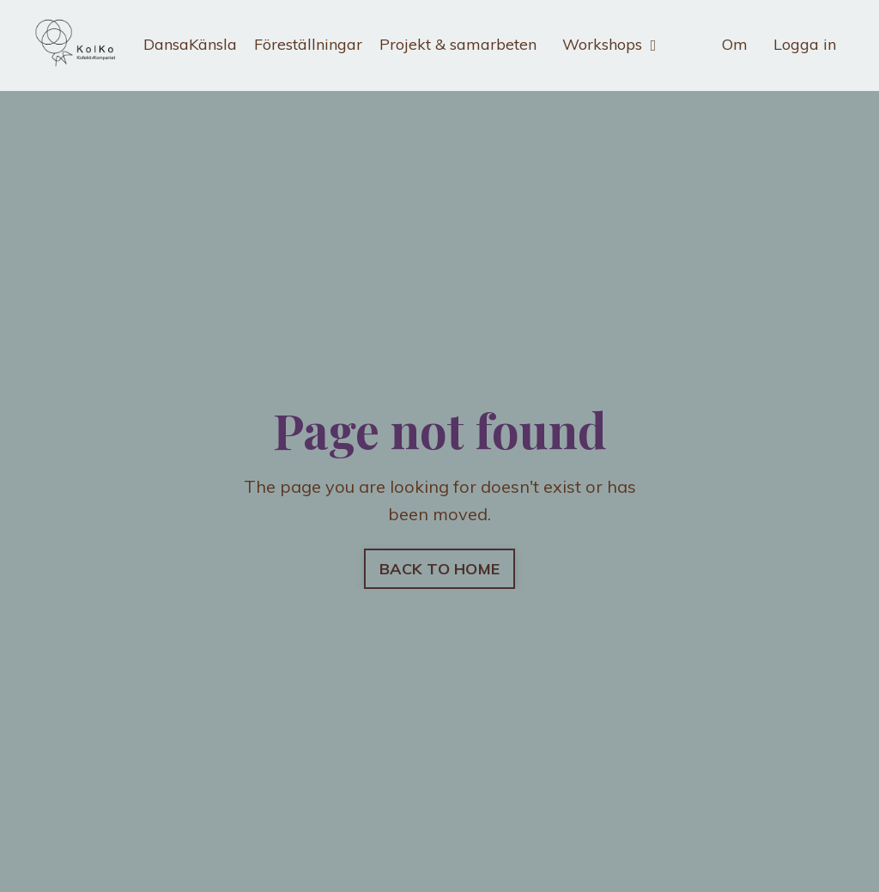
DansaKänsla (190, 44)
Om (735, 44)
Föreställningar (308, 44)
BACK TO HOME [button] (439, 569)
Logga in (804, 44)
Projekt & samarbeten (457, 44)
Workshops (609, 44)
